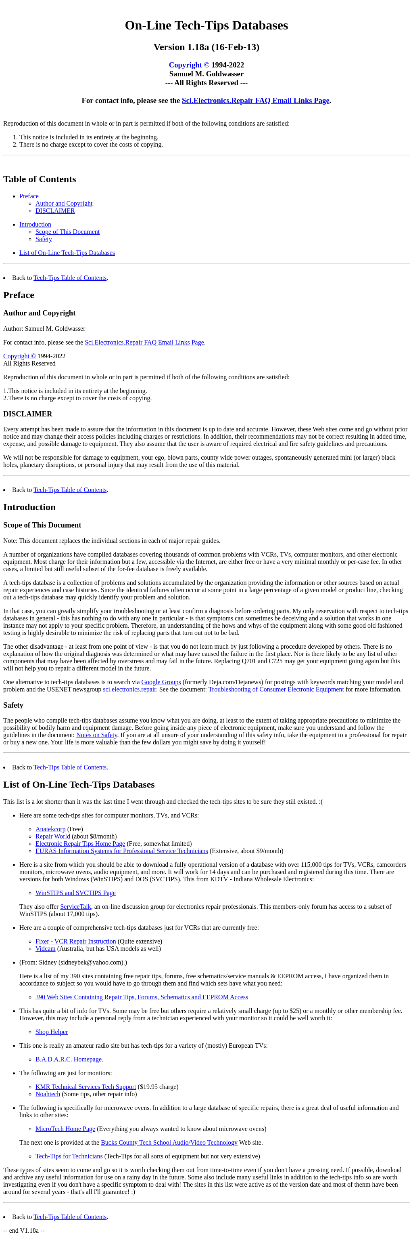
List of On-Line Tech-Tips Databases (67, 253)
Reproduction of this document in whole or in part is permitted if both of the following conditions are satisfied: (146, 378)
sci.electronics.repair (129, 690)
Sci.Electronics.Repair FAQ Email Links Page (256, 101)
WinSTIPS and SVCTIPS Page (75, 894)
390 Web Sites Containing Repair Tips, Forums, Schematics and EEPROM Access (141, 998)
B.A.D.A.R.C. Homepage (68, 1060)
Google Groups (161, 683)
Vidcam (45, 949)
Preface (29, 197)
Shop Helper (51, 1033)
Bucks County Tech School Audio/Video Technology (169, 1143)
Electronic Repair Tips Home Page (80, 844)
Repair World (52, 837)
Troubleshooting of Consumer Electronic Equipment (276, 690)
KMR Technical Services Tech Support (85, 1087)
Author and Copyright (63, 204)
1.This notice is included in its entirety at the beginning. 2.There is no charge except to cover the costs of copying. (77, 396)
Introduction (35, 225)
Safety (43, 240)
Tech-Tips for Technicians (69, 1157)
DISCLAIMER (55, 211)
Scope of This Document (67, 232)
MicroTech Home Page (65, 1129)
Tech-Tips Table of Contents (69, 278)
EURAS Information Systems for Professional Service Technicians (121, 852)
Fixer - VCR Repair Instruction (75, 942)
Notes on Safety (96, 736)
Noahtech (47, 1095)
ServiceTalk (75, 907)
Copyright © (189, 66)
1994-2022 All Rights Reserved (34, 361)
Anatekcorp (50, 830)
